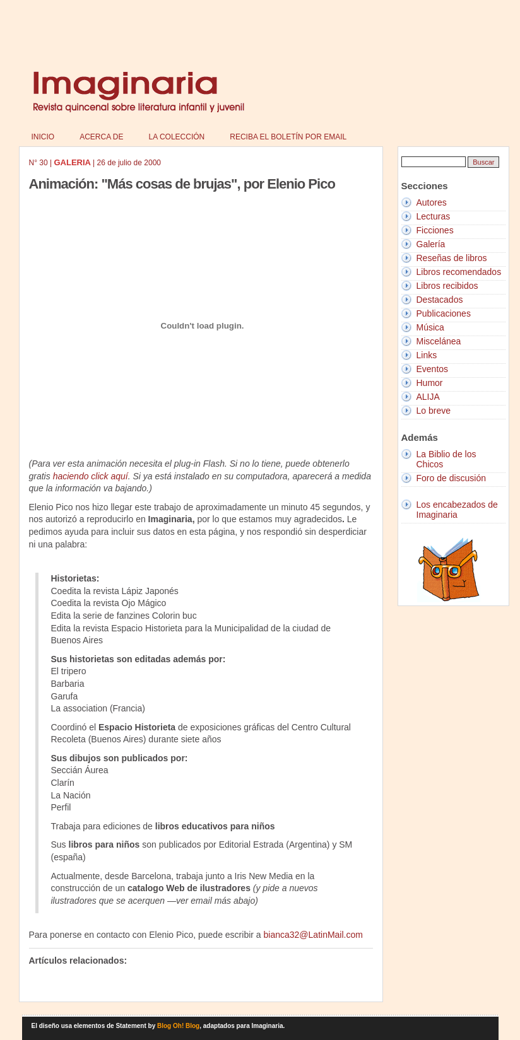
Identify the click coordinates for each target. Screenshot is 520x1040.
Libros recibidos (447, 286)
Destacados (440, 300)
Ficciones (435, 230)
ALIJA (428, 397)
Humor (430, 383)
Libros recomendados (459, 272)
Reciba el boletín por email (288, 136)
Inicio (43, 136)
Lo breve (434, 411)
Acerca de (101, 136)
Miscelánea (439, 341)
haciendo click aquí (90, 476)
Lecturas (434, 216)
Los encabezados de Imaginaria (457, 510)
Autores (432, 202)
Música (430, 327)
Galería (431, 244)
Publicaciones (444, 313)
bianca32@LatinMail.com (313, 935)
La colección (177, 136)
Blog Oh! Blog (178, 1025)
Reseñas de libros (452, 258)
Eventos (433, 369)
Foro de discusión (452, 478)
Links (427, 355)
